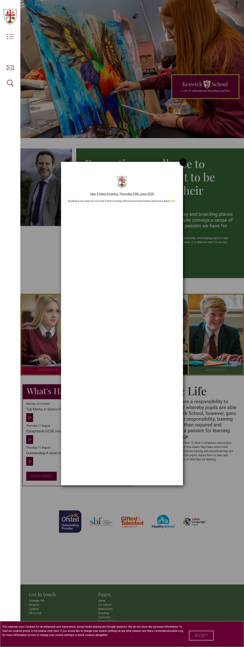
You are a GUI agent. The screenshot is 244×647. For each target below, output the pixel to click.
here (172, 198)
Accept (201, 635)
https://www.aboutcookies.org (165, 631)
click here (53, 631)
